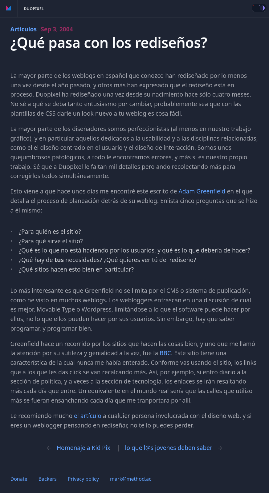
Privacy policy (83, 478)
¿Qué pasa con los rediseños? (108, 42)
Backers (48, 478)
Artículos (41, 29)
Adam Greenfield (202, 191)
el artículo (87, 415)
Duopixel (34, 8)
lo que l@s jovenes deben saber (169, 447)
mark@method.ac (130, 478)
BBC (165, 353)
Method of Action (9, 8)
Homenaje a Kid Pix (83, 447)
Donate (18, 478)
